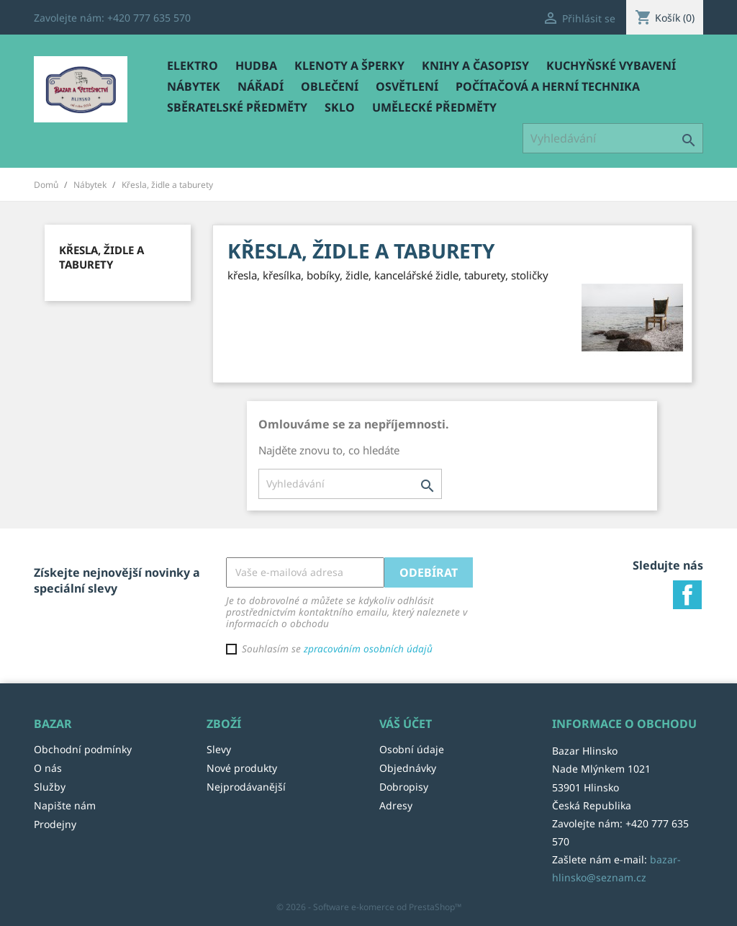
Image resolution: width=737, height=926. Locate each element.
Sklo (340, 107)
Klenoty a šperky (349, 65)
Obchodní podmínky (83, 749)
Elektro (192, 65)
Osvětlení (407, 86)
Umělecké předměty (434, 107)
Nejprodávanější (246, 787)
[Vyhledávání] (613, 138)
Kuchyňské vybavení (611, 65)
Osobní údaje (411, 749)
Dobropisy (403, 787)
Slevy (219, 749)
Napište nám (65, 805)
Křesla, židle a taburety (101, 257)
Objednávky (407, 768)
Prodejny (55, 824)
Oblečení (329, 86)
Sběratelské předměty (237, 107)
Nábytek (193, 86)
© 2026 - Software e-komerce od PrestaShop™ (368, 907)
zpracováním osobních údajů (368, 648)
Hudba (256, 65)
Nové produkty (242, 768)
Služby (49, 787)
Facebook (687, 594)
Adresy (395, 805)
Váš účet (405, 724)
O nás (48, 768)
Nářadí (261, 86)
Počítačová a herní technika (548, 86)
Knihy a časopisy (475, 65)
